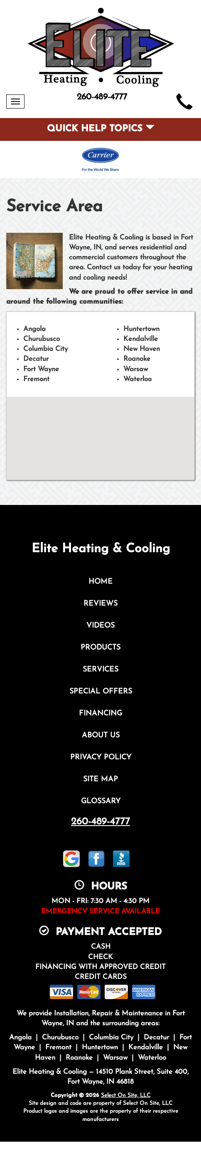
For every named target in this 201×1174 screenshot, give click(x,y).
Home (100, 581)
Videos (100, 625)
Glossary (100, 801)
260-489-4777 (100, 822)
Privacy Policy (100, 757)
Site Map (100, 779)
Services (100, 669)
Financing (100, 713)
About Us (101, 735)
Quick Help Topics (100, 129)
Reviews (100, 603)
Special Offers (100, 691)
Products (100, 647)
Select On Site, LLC (125, 1095)
